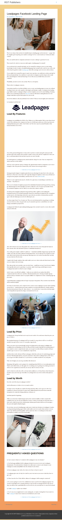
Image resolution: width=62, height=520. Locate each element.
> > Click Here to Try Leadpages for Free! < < (31, 170)
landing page (26, 70)
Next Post (54, 505)
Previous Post (9, 505)
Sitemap (24, 514)
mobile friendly (41, 176)
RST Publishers (13, 2)
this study (28, 94)
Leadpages (14, 489)
